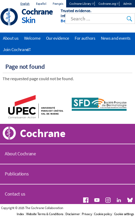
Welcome (32, 38)
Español (41, 4)
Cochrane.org (107, 4)
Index (20, 214)
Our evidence (57, 38)
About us (11, 38)
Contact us (15, 194)
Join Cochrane (16, 49)
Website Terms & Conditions (44, 214)
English (25, 4)
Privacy (87, 214)
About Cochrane (20, 154)
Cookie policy (103, 214)
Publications (17, 174)
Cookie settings (124, 214)
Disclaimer (72, 214)
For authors (85, 38)
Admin (127, 4)
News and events (116, 38)
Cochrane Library (80, 4)
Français (58, 4)
